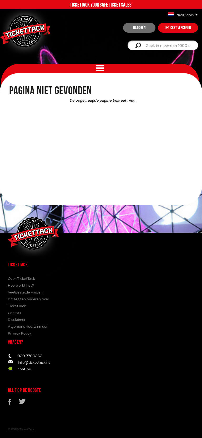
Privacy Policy (19, 333)
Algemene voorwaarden (28, 326)
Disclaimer (17, 319)
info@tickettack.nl (34, 362)
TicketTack (26, 429)
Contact (14, 312)
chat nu (24, 368)
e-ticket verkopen (178, 28)
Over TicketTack (21, 278)
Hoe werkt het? (21, 285)
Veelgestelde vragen (25, 292)
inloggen (139, 28)
